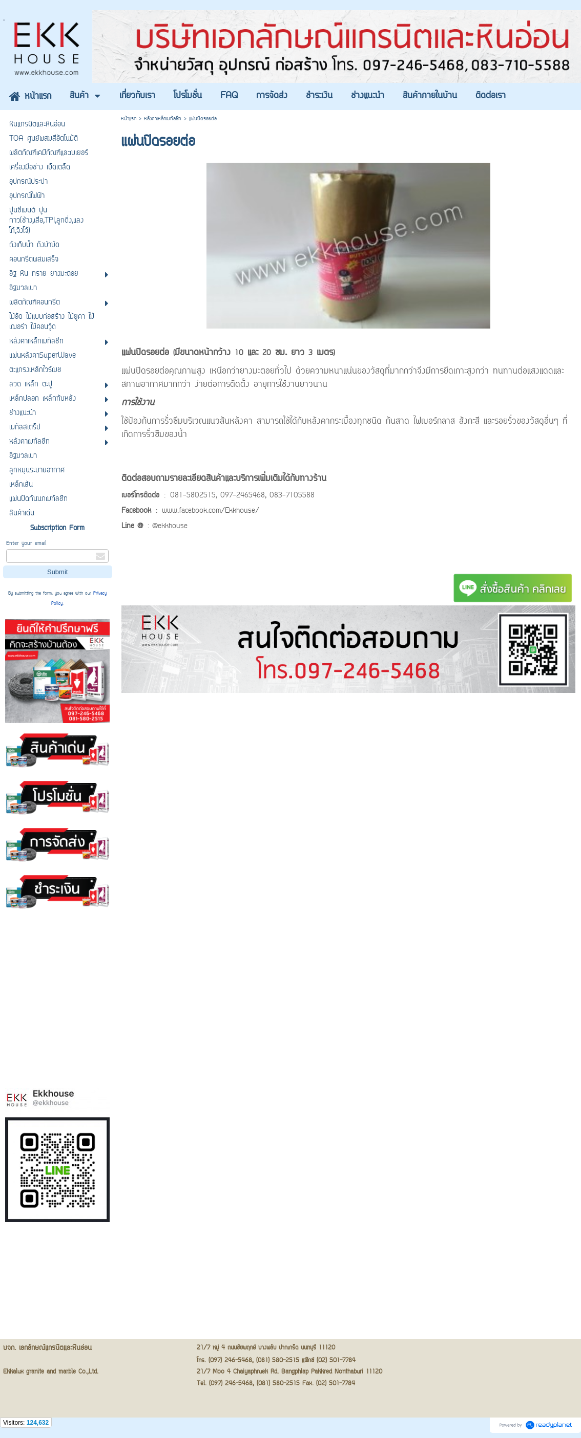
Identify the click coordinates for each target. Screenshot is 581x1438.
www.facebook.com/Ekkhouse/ (210, 511)
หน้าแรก (128, 119)
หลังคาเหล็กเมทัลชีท (162, 119)
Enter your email (26, 544)
